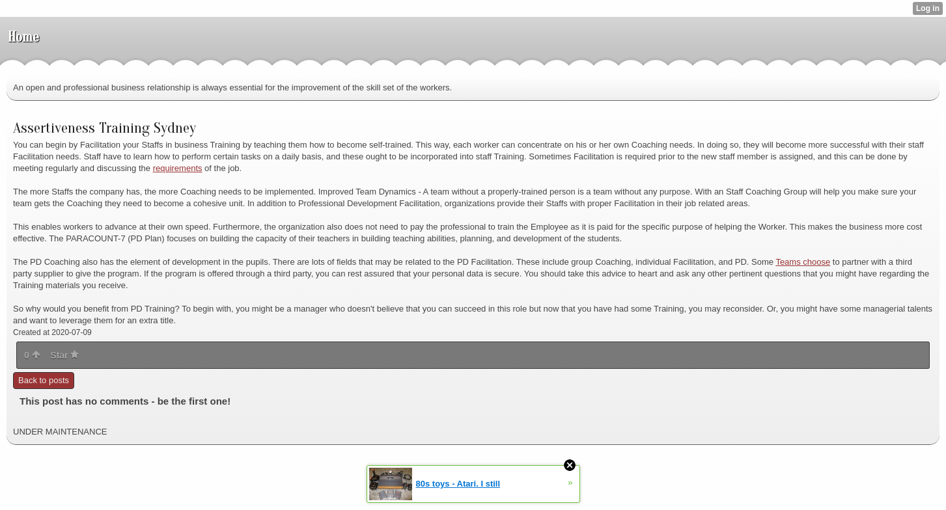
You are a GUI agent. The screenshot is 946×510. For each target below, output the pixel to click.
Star (64, 355)
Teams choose (802, 262)
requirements (177, 168)
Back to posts (43, 380)
